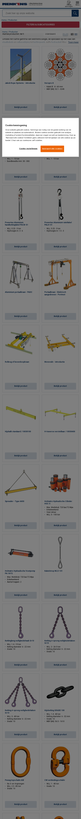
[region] (40, 137)
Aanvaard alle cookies (52, 149)
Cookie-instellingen (28, 148)
